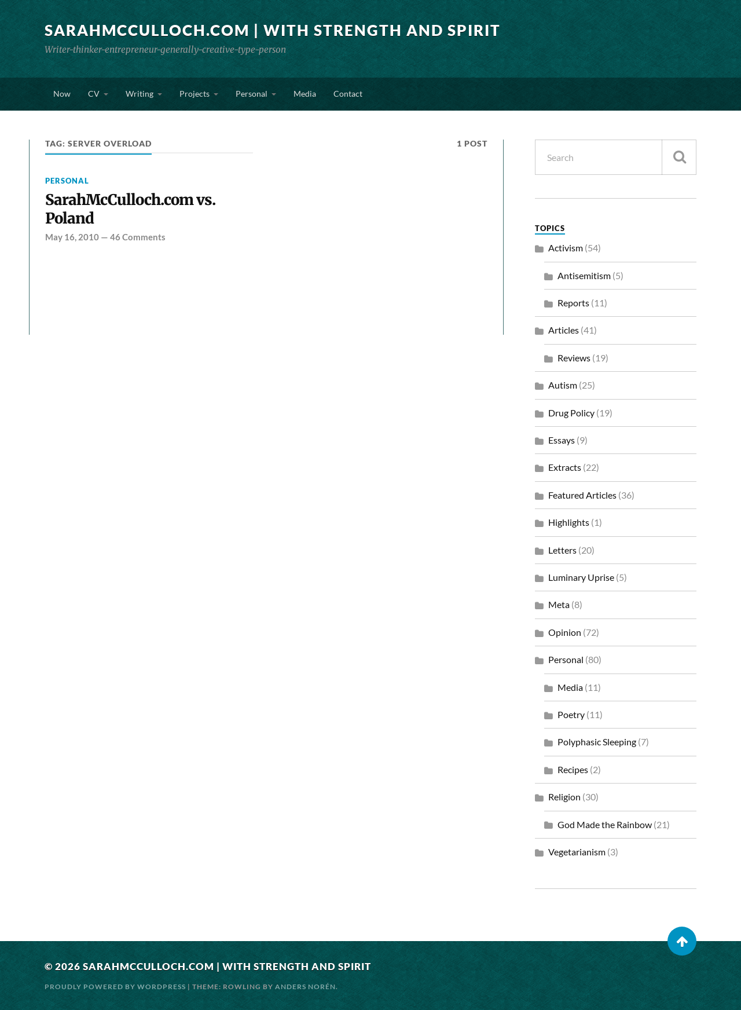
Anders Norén (305, 986)
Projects (194, 93)
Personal (251, 93)
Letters (562, 549)
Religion (564, 796)
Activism (565, 247)
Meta (559, 604)
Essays (561, 439)
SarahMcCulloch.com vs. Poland (130, 209)
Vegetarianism (577, 851)
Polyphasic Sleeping (596, 741)
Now (62, 93)
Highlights (568, 522)
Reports (573, 302)
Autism (562, 384)
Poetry (571, 714)
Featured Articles (582, 494)
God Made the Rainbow (604, 824)
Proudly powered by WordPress (115, 986)
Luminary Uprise (581, 577)
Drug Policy (571, 412)
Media (305, 93)
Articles (563, 329)
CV (94, 93)
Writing (139, 93)
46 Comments (138, 237)
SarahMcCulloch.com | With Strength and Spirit (273, 30)
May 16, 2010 (72, 237)
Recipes (572, 769)
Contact (347, 93)
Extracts (564, 467)
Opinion (564, 632)
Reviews (573, 357)
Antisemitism (584, 275)
